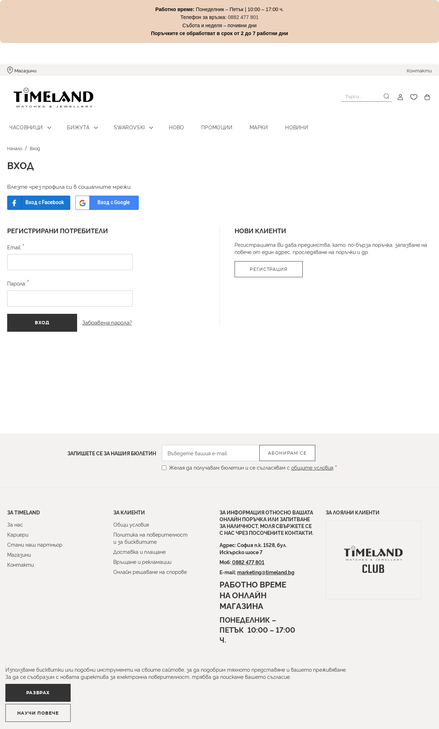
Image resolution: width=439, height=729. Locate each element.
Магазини (25, 70)
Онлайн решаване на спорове (150, 571)
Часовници (24, 122)
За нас (15, 524)
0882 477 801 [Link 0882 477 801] (243, 17)
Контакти (419, 70)
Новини (271, 122)
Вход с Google (119, 197)
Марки (237, 122)
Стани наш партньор (34, 544)
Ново (163, 122)
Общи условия (131, 524)
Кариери (17, 534)
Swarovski (120, 122)
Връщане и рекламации (142, 561)
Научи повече (135, 710)
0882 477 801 (248, 561)
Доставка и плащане (139, 551)
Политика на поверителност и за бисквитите (150, 538)
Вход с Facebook (46, 197)
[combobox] (366, 96)
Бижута (72, 122)
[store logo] (47, 97)
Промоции (199, 122)
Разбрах (45, 709)
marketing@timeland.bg (265, 572)
